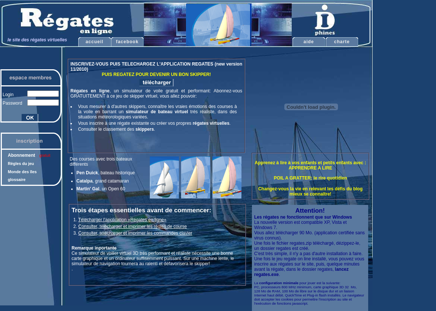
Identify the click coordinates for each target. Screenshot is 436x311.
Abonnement (29, 155)
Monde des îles (22, 171)
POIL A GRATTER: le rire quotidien (310, 178)
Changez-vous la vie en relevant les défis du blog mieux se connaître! (310, 191)
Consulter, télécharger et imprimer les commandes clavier (135, 233)
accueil (95, 41)
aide (308, 41)
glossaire (16, 179)
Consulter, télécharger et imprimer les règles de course (132, 226)
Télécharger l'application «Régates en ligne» (122, 219)
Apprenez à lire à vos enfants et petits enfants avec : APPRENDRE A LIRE (310, 165)
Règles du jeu (21, 163)
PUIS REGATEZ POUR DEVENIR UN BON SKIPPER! (156, 74)
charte (342, 41)
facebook (127, 41)
